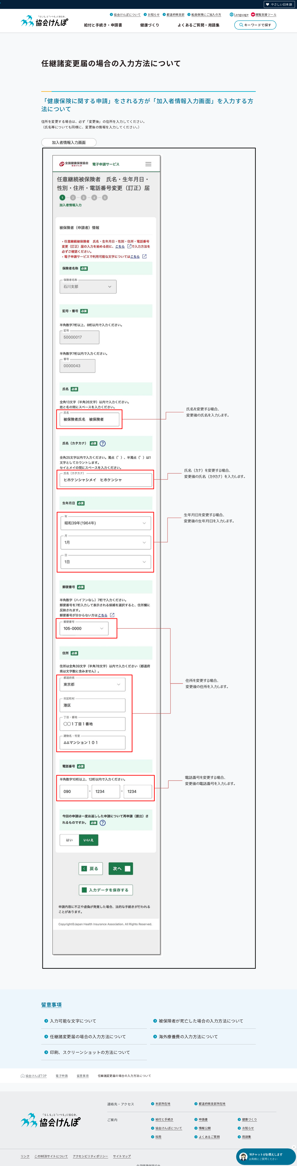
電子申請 (62, 1075)
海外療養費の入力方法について (188, 1036)
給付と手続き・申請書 (103, 25)
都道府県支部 (176, 14)
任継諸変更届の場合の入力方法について (88, 1036)
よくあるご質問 (209, 1137)
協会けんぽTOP (36, 1075)
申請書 (203, 1119)
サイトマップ (122, 1156)
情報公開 (205, 1128)
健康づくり (149, 25)
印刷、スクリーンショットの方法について (90, 1052)
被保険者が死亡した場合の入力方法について (201, 1021)
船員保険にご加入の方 (206, 14)
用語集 (246, 1137)
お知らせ (154, 14)
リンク (25, 1156)
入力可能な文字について (73, 1021)
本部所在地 (163, 1104)
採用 (158, 1137)
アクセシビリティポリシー (90, 1156)
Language (241, 14)
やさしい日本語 (281, 4)
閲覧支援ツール (266, 14)
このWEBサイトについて (51, 1156)
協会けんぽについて (127, 14)
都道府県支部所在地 (212, 1104)
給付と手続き (164, 1119)
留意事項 (51, 1004)
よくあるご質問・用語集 (198, 25)
